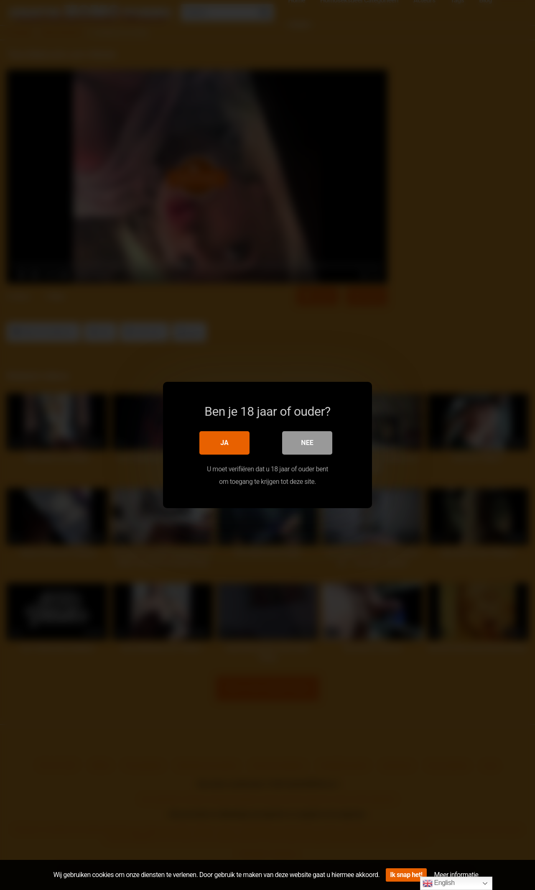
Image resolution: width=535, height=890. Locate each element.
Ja (224, 443)
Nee (307, 443)
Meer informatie (456, 875)
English (439, 883)
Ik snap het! (406, 875)
